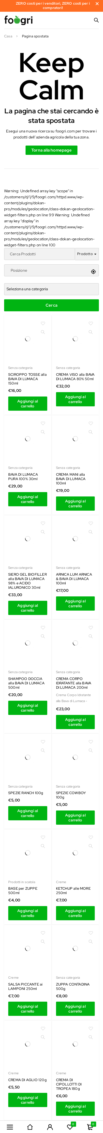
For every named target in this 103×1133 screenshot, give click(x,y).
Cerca (51, 305)
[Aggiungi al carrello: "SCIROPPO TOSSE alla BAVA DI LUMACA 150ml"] (27, 404)
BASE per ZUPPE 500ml (22, 890)
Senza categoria (20, 368)
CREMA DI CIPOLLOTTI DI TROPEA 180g (69, 1084)
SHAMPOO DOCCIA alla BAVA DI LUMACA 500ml (26, 683)
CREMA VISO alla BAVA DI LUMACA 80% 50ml (75, 376)
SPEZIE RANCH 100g (25, 793)
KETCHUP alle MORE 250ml (73, 890)
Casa (8, 36)
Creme (61, 882)
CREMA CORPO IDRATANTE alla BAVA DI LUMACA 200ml (73, 683)
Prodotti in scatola (21, 882)
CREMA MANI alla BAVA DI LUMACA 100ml (71, 479)
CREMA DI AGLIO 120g (27, 1080)
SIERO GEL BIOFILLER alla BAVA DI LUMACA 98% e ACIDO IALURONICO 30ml (27, 581)
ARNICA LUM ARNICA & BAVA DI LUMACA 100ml (74, 578)
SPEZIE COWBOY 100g (71, 795)
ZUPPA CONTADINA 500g (73, 986)
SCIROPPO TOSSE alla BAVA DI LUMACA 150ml (27, 379)
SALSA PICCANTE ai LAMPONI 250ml (25, 986)
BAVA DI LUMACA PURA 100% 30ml (23, 476)
